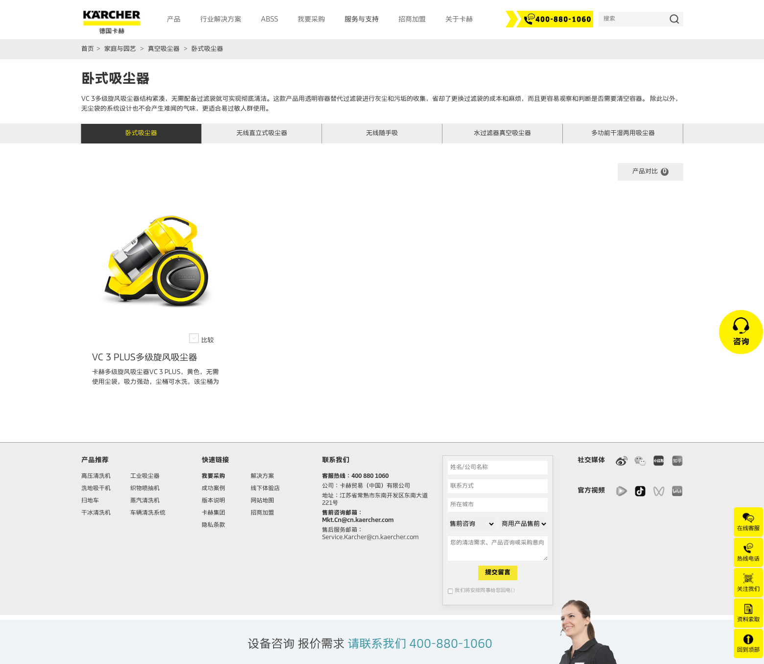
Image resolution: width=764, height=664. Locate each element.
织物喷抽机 (145, 489)
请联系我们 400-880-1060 (419, 644)
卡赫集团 (213, 513)
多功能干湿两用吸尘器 (623, 133)
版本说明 (213, 501)
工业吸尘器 (145, 476)
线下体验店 (265, 489)
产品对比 (650, 172)
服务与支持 (362, 19)
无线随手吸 (382, 133)
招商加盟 (262, 513)
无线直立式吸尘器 (261, 133)
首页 (87, 49)
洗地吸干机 (96, 489)
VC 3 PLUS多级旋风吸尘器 (144, 358)
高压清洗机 (96, 476)
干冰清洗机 (96, 513)
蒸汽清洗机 (145, 501)
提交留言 (497, 572)
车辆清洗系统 (147, 513)
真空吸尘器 (164, 49)
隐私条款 (213, 525)
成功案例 (213, 489)
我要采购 (213, 476)
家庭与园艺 (120, 49)
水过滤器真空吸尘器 (502, 133)
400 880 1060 (370, 476)
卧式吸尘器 (207, 49)
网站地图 (262, 501)
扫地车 (90, 501)
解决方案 (262, 476)
